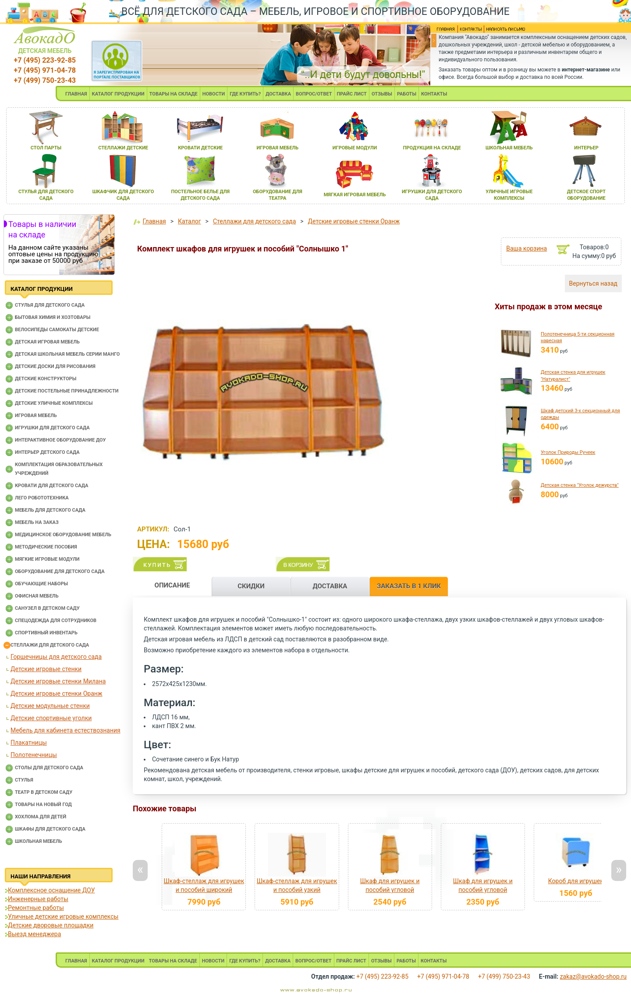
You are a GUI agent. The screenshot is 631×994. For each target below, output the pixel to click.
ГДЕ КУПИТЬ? (245, 94)
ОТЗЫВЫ (382, 94)
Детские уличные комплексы (54, 403)
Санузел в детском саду (47, 608)
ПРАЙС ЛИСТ (352, 94)
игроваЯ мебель (278, 148)
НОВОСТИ (213, 94)
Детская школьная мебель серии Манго (67, 354)
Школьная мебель (38, 841)
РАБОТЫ (406, 94)
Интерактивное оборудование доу (60, 440)
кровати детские (200, 148)
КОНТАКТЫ (434, 94)
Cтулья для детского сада (50, 305)
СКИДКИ (251, 586)
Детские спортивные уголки (51, 718)
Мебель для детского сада (50, 510)
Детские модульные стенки (50, 705)
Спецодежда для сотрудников (55, 620)
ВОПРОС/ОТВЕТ (314, 94)
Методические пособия (46, 547)
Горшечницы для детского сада (56, 656)
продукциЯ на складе (432, 148)
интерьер (586, 148)
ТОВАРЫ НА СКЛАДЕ (173, 94)
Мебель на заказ (37, 522)
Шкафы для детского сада (50, 829)
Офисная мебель (37, 596)
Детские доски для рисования (55, 366)
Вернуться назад (593, 283)
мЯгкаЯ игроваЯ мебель (355, 195)
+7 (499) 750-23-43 (45, 80)
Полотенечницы (34, 754)
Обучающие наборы (41, 584)
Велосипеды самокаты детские (57, 330)
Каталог (189, 221)
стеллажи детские (123, 148)
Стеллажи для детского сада (50, 645)
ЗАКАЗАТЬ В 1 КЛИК (409, 586)
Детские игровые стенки (46, 668)
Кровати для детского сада (51, 485)
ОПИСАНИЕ (172, 585)
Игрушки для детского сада (52, 428)
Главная (154, 221)
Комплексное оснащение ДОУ (51, 890)
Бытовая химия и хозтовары (52, 317)
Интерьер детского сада (47, 452)
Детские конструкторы (45, 379)
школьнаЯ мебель (509, 148)
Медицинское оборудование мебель (63, 535)
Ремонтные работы (36, 907)
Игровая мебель (36, 415)
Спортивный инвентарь (46, 633)
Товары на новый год (43, 804)
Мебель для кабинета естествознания (66, 730)
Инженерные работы (38, 898)
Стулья (24, 780)
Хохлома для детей (40, 817)
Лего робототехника (42, 498)
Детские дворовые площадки (50, 925)
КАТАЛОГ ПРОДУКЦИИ (118, 94)
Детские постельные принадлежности (66, 391)
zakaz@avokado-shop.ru (593, 976)
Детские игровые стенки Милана (58, 681)
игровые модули (355, 148)
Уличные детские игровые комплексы (63, 916)
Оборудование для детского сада (60, 571)
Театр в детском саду (43, 792)
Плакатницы (29, 742)
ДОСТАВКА (278, 94)
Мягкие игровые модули (47, 559)
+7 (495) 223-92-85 (45, 60)
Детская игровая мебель (47, 342)
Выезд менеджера (34, 933)
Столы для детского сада (49, 768)
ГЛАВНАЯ (76, 94)
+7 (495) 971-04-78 (45, 70)
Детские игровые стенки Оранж (57, 693)
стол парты (46, 148)
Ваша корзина (526, 248)
